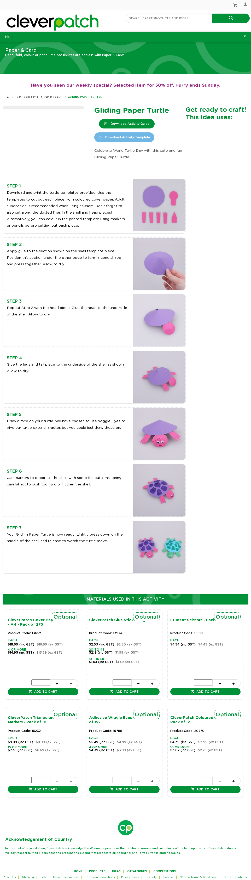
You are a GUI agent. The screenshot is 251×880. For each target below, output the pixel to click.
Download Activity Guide (130, 123)
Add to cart (45, 691)
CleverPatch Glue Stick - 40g (117, 620)
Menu (10, 37)
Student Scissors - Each (192, 620)
